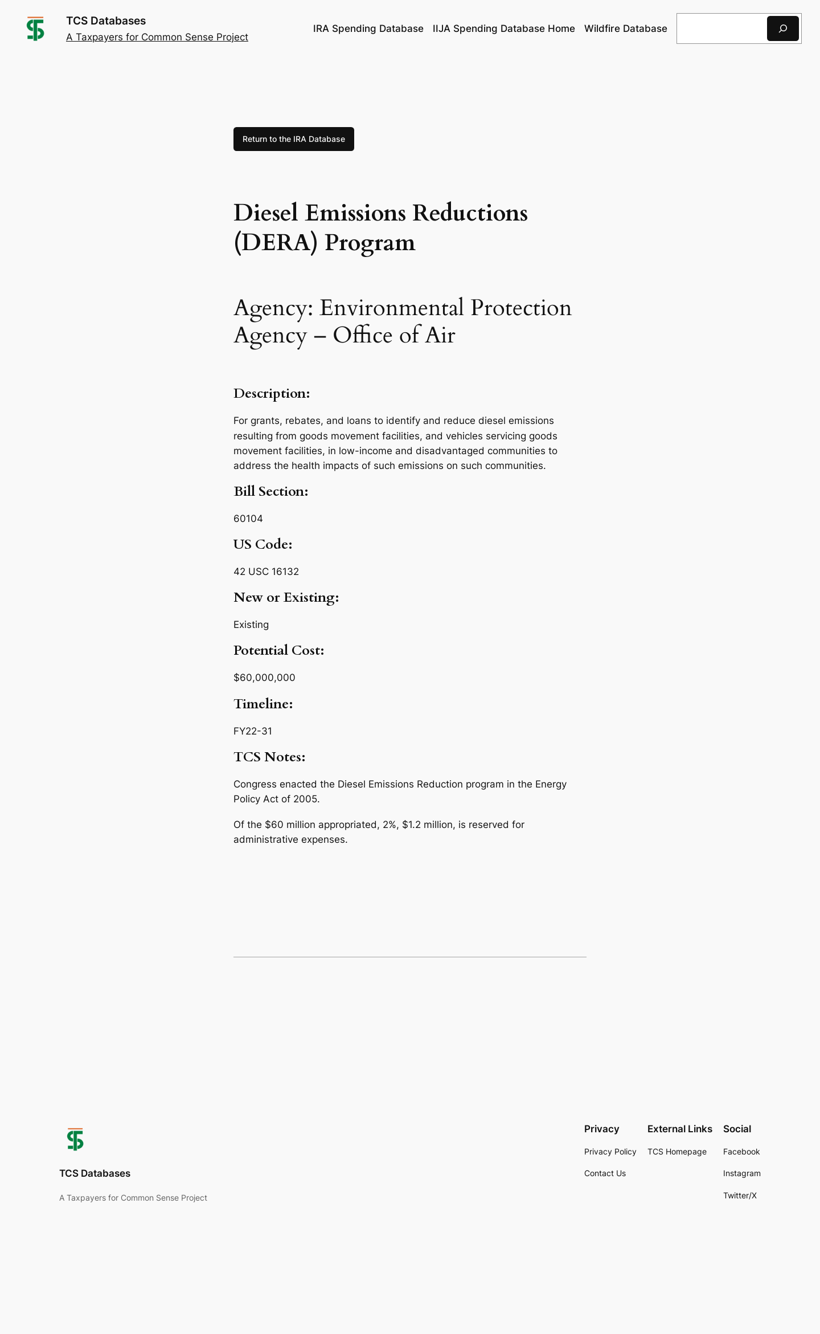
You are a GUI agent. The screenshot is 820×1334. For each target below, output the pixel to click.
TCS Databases (106, 20)
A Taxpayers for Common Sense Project (157, 37)
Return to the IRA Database (294, 139)
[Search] (783, 28)
